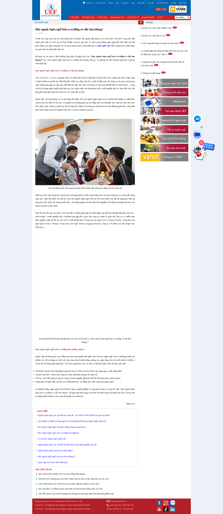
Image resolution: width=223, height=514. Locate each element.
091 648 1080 (128, 509)
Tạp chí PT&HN (162, 3)
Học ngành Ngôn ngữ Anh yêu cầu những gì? (56, 456)
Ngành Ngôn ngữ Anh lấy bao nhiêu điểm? (55, 450)
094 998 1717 (117, 509)
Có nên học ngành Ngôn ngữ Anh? (52, 439)
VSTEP (159, 17)
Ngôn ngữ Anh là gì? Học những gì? (53, 462)
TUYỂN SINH (102, 17)
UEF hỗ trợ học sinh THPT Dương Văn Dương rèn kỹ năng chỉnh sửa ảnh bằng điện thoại (76, 493)
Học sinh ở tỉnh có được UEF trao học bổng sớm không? (61, 474)
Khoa (133, 3)
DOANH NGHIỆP (147, 17)
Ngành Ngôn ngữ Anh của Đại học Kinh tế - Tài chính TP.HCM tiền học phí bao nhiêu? (74, 415)
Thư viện (150, 3)
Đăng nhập (182, 3)
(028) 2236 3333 (128, 505)
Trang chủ (89, 3)
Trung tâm (125, 3)
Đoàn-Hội (141, 3)
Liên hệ (173, 3)
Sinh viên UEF (101, 3)
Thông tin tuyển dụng (154, 73)
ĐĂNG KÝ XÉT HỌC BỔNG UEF (160, 28)
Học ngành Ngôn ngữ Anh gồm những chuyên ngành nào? (62, 427)
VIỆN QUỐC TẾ (133, 17)
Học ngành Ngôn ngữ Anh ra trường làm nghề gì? (58, 433)
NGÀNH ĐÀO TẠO (117, 17)
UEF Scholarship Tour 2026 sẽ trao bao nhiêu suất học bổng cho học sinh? (69, 484)
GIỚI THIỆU (74, 17)
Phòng (110, 3)
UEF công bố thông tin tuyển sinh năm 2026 (163, 43)
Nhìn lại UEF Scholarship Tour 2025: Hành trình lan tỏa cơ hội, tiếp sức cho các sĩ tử (73, 479)
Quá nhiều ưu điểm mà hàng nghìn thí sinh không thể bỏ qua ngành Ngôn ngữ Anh (72, 421)
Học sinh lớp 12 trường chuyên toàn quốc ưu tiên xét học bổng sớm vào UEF (70, 489)
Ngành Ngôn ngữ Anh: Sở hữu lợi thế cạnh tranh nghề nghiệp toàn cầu (67, 444)
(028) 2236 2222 (115, 505)
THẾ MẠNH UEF (88, 17)
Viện (117, 3)
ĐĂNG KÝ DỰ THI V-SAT (157, 35)
